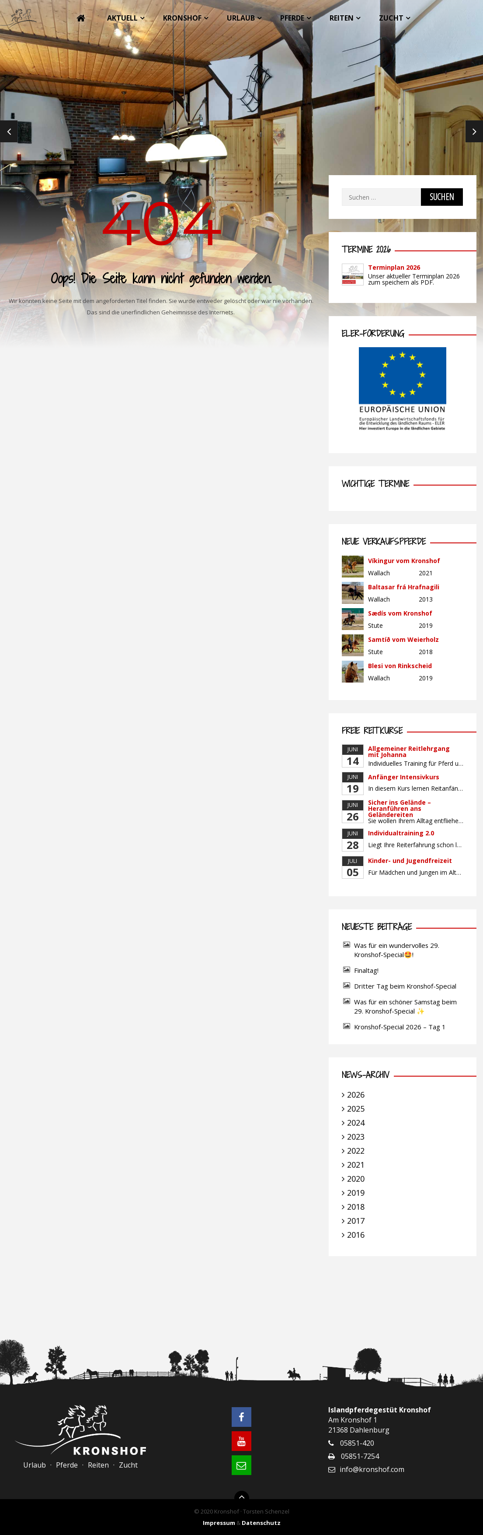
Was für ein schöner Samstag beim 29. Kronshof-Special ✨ (405, 1006)
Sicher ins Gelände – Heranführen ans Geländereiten (399, 808)
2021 (356, 1164)
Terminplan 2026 (394, 267)
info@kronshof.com (372, 1469)
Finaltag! (366, 970)
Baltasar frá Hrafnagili (403, 587)
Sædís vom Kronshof (400, 613)
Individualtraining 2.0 (401, 833)
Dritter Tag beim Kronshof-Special (405, 986)
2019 (356, 1192)
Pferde (292, 18)
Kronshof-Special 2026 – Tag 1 (400, 1026)
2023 (356, 1136)
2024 (356, 1122)
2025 (356, 1108)
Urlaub (241, 18)
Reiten (342, 18)
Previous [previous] (8, 131)
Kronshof (182, 18)
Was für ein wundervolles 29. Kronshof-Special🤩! (396, 950)
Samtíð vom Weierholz (403, 639)
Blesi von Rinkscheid (400, 666)
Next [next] (474, 131)
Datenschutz (261, 1523)
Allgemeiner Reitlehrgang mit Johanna (409, 751)
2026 (356, 1094)
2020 (356, 1178)
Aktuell (122, 18)
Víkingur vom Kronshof (404, 560)
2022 (356, 1150)
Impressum (219, 1523)
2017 (356, 1220)
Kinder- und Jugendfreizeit (410, 860)
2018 (356, 1206)
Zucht (391, 18)
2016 (356, 1234)
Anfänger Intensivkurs (403, 777)
